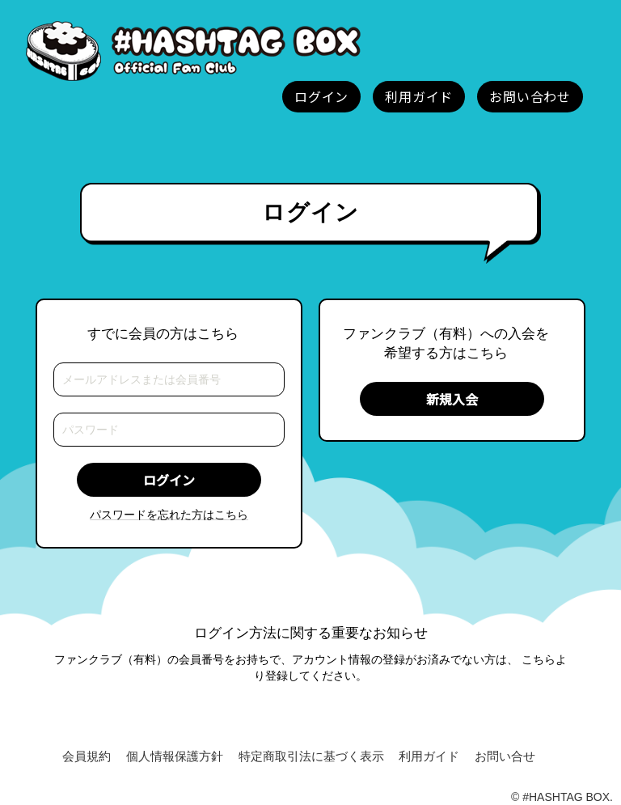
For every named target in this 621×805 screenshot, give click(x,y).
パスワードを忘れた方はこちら (169, 514)
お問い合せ (505, 756)
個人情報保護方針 (174, 756)
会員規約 (86, 756)
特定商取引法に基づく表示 (311, 756)
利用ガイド (429, 756)
